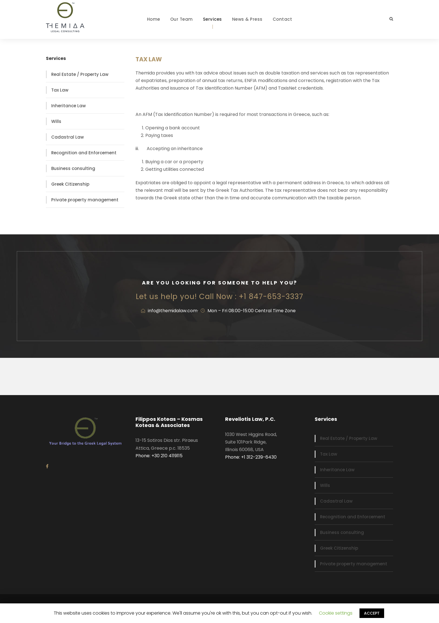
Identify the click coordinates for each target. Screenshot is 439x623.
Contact (282, 19)
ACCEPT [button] (372, 613)
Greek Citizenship (70, 184)
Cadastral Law (67, 137)
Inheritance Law (68, 106)
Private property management (84, 200)
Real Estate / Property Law (79, 74)
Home (153, 19)
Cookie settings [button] (335, 613)
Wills (56, 121)
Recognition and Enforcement (83, 153)
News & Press (247, 19)
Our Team (181, 19)
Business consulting (73, 168)
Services (212, 19)
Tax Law (59, 90)
